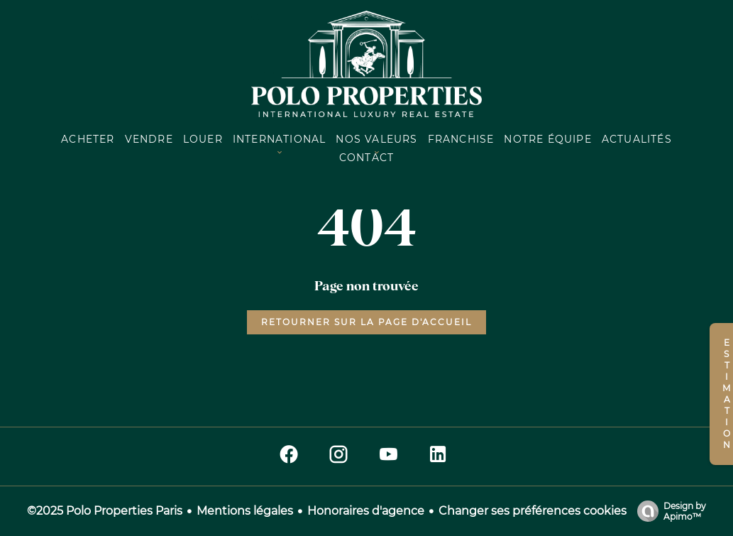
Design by (668, 511)
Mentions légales (245, 511)
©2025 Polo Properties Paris (104, 511)
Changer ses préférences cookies (533, 511)
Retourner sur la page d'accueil (366, 322)
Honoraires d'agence (365, 511)
